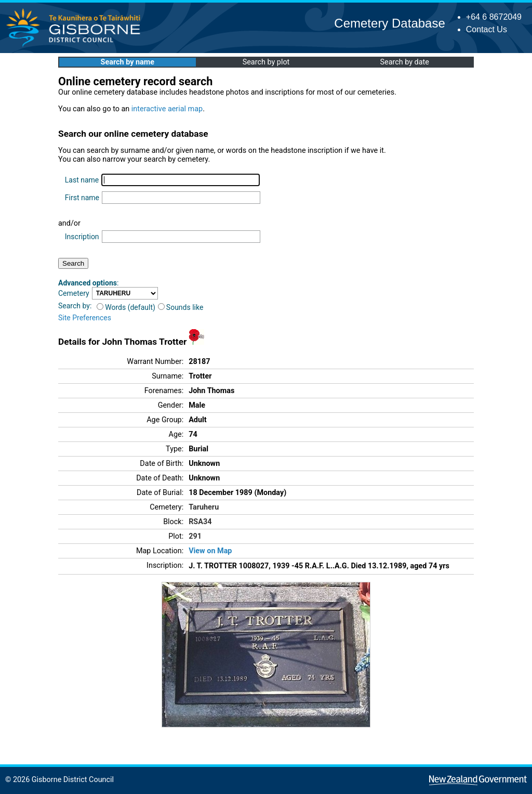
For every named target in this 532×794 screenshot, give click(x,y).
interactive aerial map (167, 109)
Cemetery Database (389, 23)
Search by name (127, 62)
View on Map (210, 550)
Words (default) (126, 307)
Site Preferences (84, 318)
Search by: (74, 306)
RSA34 (200, 521)
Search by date (404, 62)
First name (82, 197)
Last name (82, 180)
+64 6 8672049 (494, 16)
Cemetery (73, 293)
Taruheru (204, 507)
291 (195, 536)
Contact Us (486, 29)
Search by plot (266, 62)
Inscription (82, 236)
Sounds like (181, 307)
